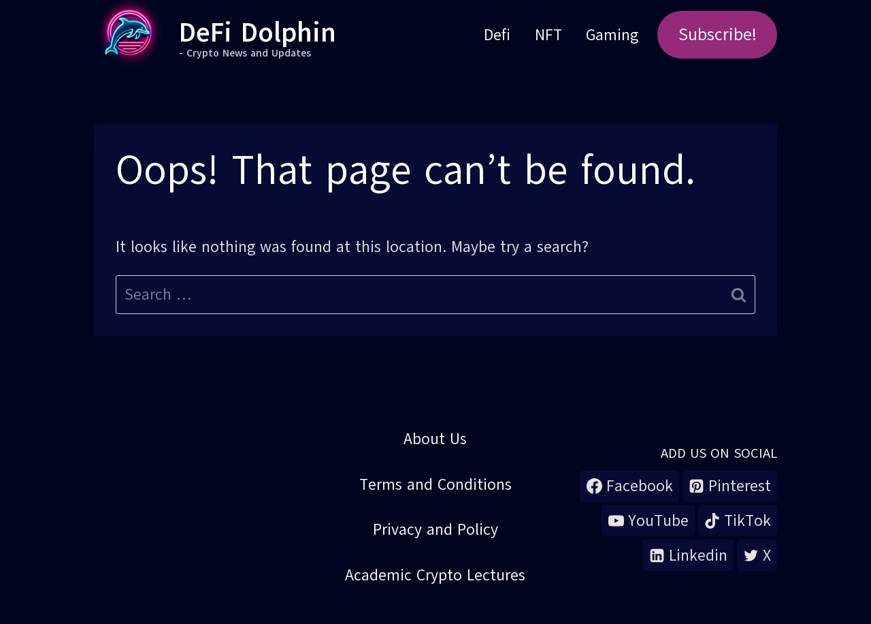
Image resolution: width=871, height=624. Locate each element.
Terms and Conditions (435, 484)
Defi (497, 35)
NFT (548, 35)
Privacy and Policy (435, 529)
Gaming (612, 35)
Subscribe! (717, 34)
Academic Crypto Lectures (435, 575)
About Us (435, 439)
